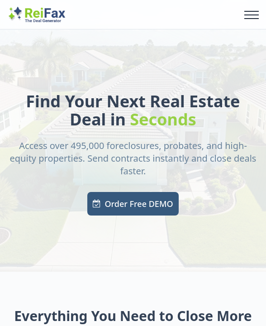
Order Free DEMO (133, 203)
